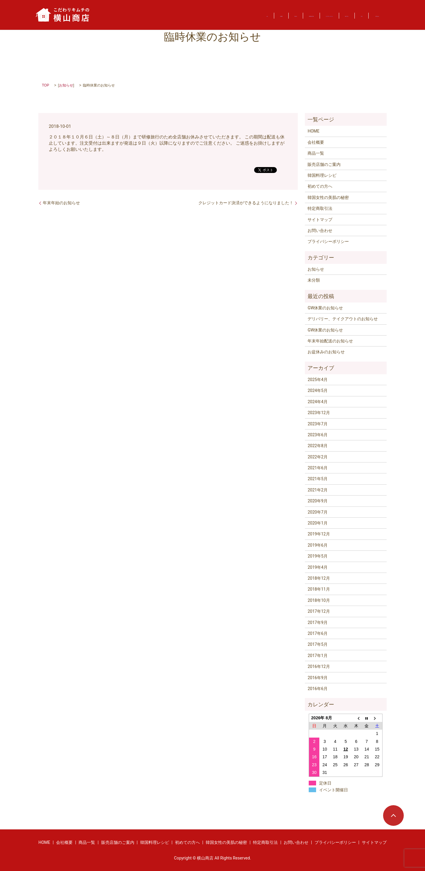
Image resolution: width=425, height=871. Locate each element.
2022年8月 (317, 445)
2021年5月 (317, 478)
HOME (110, 15)
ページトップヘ (393, 815)
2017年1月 (317, 655)
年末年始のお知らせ (61, 202)
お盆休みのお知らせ (326, 351)
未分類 (314, 280)
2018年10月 (319, 600)
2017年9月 (317, 622)
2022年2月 (317, 457)
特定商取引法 (320, 208)
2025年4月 (317, 379)
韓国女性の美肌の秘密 (328, 197)
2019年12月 (319, 534)
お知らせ (66, 85)
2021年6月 (317, 467)
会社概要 (136, 15)
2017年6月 (317, 633)
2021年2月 (317, 490)
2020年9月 (317, 501)
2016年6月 (317, 688)
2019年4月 (317, 567)
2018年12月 (319, 578)
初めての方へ (304, 15)
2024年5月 (317, 390)
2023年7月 (317, 423)
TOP (45, 85)
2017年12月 (319, 611)
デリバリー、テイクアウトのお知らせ (343, 318)
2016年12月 (319, 666)
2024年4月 (317, 401)
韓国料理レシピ (322, 175)
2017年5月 (317, 644)
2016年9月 (317, 677)
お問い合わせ (366, 15)
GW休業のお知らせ (325, 307)
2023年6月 (317, 434)
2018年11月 (319, 589)
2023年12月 (319, 412)
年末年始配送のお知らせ (330, 341)
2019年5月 (317, 556)
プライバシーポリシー (328, 241)
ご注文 (335, 15)
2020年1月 (317, 523)
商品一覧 (164, 15)
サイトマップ (320, 219)
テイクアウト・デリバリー (255, 15)
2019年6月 (317, 545)
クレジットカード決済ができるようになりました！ (245, 202)
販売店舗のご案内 (201, 15)
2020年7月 (317, 512)
